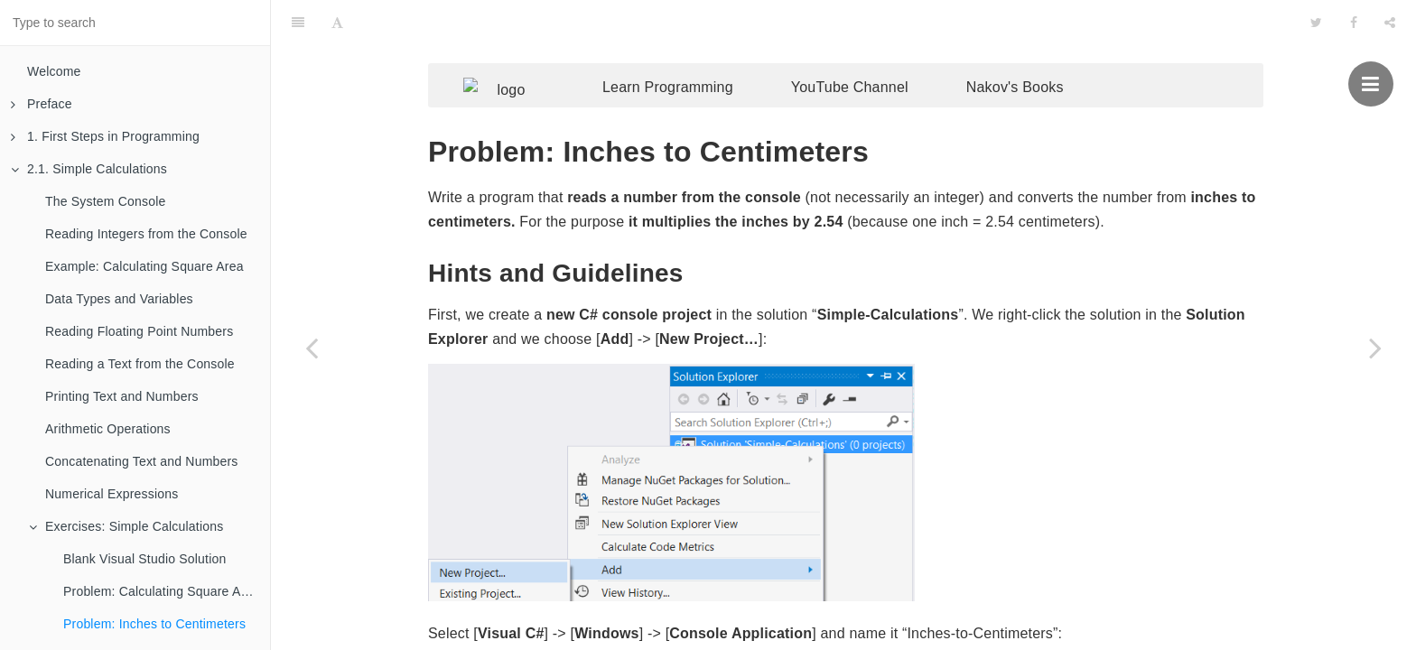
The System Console (105, 201)
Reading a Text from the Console (140, 364)
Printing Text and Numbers (122, 396)
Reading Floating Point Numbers (139, 331)
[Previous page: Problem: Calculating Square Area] (311, 347)
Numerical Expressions (111, 494)
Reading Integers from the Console (146, 234)
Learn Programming (694, 52)
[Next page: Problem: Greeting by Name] (1375, 347)
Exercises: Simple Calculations (126, 526)
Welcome (54, 71)
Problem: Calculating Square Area (161, 591)
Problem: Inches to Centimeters (154, 624)
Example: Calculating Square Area (144, 266)
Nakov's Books (1042, 52)
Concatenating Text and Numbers (141, 461)
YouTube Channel (877, 52)
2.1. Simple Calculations (89, 169)
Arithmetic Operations (108, 429)
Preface (41, 104)
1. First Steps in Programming (105, 136)
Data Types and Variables (119, 299)
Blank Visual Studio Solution (144, 559)
